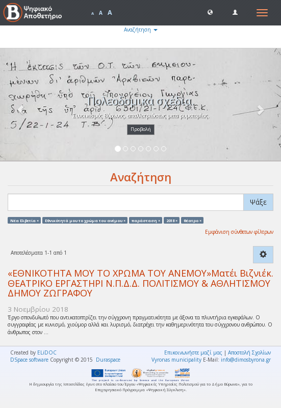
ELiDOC (47, 352)
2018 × (171, 220)
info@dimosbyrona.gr (246, 359)
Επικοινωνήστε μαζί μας (193, 352)
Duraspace (108, 359)
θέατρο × (192, 220)
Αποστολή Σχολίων (249, 352)
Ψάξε (258, 202)
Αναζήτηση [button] (141, 29)
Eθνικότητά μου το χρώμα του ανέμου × (85, 220)
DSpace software (29, 359)
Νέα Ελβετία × (24, 220)
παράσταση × (146, 220)
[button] (210, 11)
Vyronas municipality (176, 359)
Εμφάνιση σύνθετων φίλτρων (239, 231)
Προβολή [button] (141, 129)
